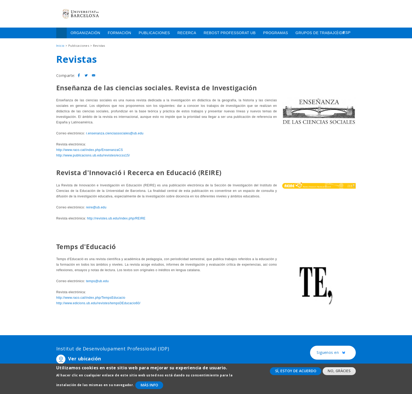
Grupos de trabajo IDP (320, 33)
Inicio (61, 33)
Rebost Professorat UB (230, 33)
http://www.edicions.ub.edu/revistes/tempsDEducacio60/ (98, 303)
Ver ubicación (84, 358)
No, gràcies (339, 374)
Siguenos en (336, 353)
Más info (149, 388)
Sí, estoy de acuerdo (295, 374)
